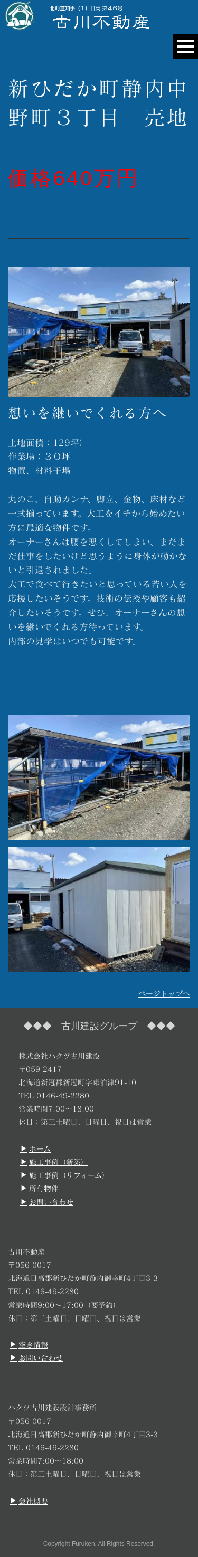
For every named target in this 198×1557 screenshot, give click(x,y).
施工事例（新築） (54, 1161)
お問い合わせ (46, 1202)
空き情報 (29, 1344)
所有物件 (39, 1188)
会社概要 (29, 1500)
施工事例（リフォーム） (64, 1175)
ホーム (35, 1148)
